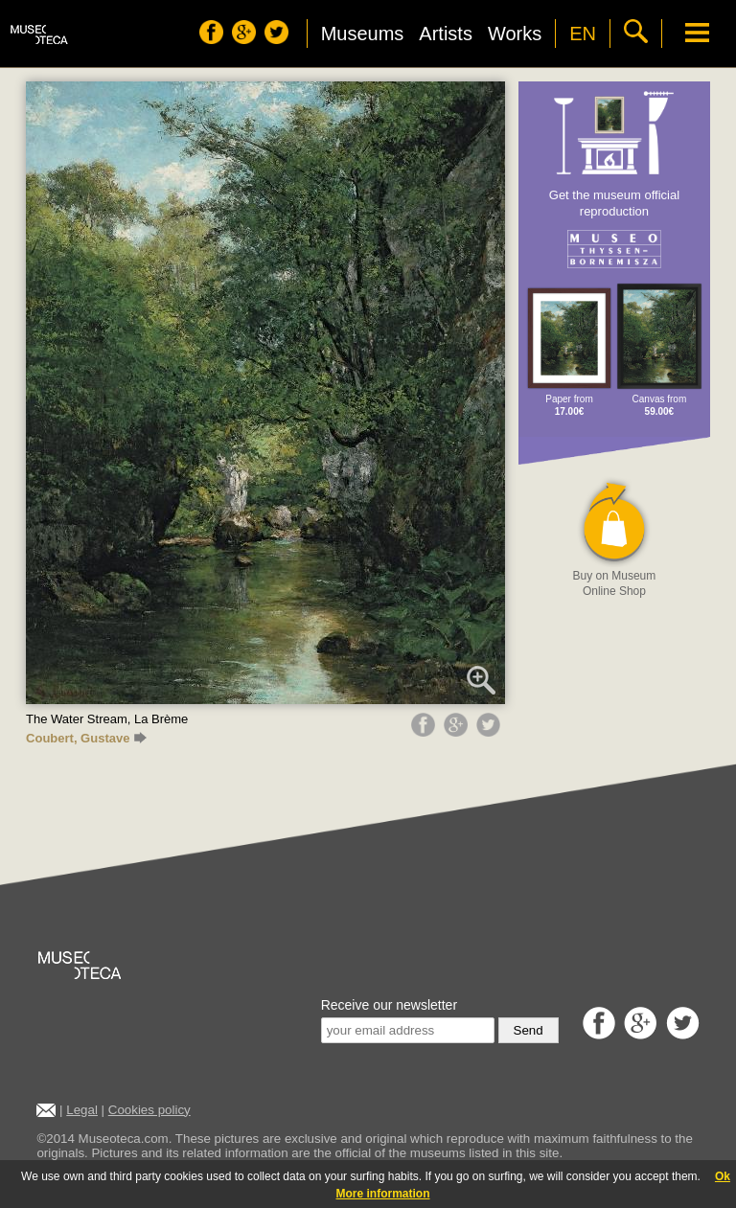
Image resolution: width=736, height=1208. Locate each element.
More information (383, 1193)
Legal (82, 1110)
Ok (722, 1176)
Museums (362, 33)
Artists (445, 33)
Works (514, 33)
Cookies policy (149, 1110)
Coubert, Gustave (86, 738)
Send (528, 1030)
